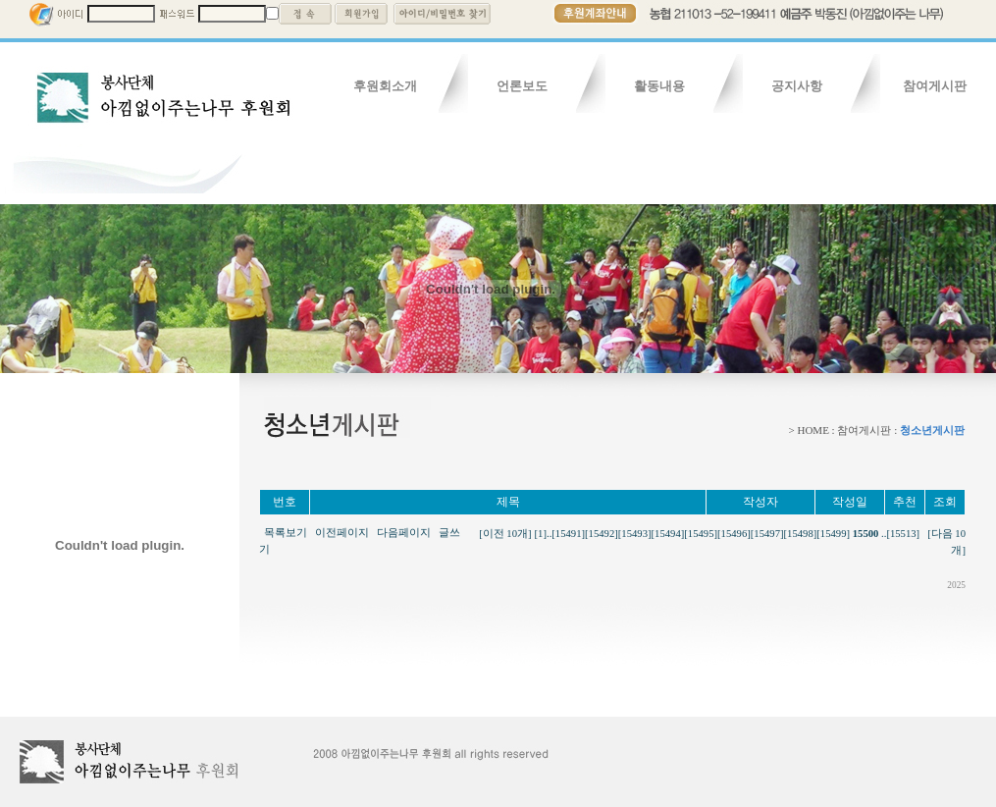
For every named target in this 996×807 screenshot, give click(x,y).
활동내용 (659, 86)
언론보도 (522, 86)
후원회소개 (385, 86)
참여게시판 (935, 86)
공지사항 (796, 86)
